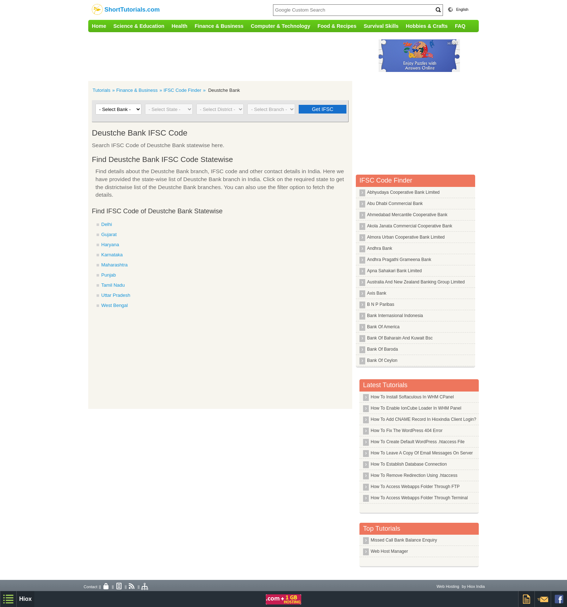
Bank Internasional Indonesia (395, 315)
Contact (90, 587)
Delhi (106, 224)
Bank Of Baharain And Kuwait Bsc (399, 338)
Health (180, 26)
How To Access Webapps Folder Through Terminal (419, 497)
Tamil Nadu (113, 285)
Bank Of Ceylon (382, 360)
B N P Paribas (380, 304)
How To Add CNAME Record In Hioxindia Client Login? (423, 419)
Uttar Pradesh (115, 295)
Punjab (108, 275)
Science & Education (139, 26)
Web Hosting (447, 586)
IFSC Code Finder (182, 90)
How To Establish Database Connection (409, 464)
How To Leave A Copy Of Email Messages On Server (422, 453)
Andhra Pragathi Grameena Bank (399, 259)
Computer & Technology (280, 26)
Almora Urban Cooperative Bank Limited (406, 237)
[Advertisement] (238, 55)
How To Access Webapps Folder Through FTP (415, 486)
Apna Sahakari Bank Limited (394, 270)
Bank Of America (383, 326)
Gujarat (109, 234)
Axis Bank (376, 293)
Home (99, 26)
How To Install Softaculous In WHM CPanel (412, 396)
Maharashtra (114, 265)
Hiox (25, 599)
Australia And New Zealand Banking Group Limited (416, 282)
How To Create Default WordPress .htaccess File (418, 441)
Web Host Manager (389, 551)
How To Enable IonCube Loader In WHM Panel (416, 408)
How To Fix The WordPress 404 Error (407, 430)
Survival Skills (381, 26)
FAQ (460, 26)
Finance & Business (219, 26)
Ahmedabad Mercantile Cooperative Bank (407, 214)
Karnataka (112, 254)
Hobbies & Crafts (427, 26)
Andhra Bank (379, 248)
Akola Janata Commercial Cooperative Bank (409, 225)
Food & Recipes (337, 26)
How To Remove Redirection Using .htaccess (414, 475)
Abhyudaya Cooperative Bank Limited (403, 192)
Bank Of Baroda (382, 349)
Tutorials (101, 90)
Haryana (110, 244)
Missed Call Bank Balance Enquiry (404, 540)
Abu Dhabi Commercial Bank (395, 203)
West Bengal (114, 305)
